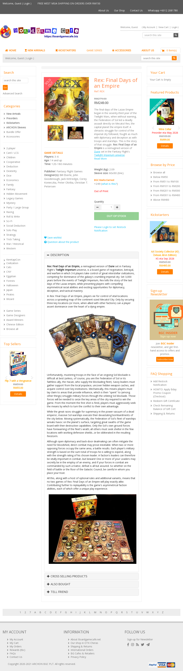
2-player (10, 148)
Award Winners (14, 319)
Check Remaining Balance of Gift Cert (164, 407)
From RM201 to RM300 (166, 190)
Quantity (99, 201)
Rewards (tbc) (17, 650)
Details (18, 394)
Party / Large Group (17, 207)
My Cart (14, 643)
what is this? (109, 183)
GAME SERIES (94, 50)
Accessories (13, 136)
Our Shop (119, 10)
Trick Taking (13, 239)
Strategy (11, 234)
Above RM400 (161, 199)
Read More (100, 158)
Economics (12, 180)
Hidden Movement (16, 193)
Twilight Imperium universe (109, 155)
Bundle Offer (13, 132)
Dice (8, 175)
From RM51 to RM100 (166, 181)
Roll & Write (13, 216)
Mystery (10, 203)
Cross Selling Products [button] (67, 576)
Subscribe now (165, 359)
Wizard (10, 299)
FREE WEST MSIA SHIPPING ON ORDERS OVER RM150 (69, 3)
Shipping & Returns (164, 413)
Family (10, 184)
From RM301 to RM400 (166, 195)
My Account (149, 27)
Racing (10, 212)
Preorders (12, 118)
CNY (8, 271)
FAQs (13, 653)
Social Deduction (15, 225)
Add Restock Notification (160, 383)
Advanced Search (12, 93)
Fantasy (10, 189)
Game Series (13, 310)
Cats (8, 267)
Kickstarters (13, 122)
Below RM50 (160, 177)
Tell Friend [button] (57, 592)
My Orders (16, 646)
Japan (9, 290)
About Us (103, 10)
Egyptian (11, 276)
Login (26, 3)
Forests (10, 280)
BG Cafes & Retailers (82, 653)
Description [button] (59, 255)
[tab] (91, 255)
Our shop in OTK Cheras (84, 643)
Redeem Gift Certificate (166, 401)
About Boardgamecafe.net (86, 639)
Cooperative (13, 162)
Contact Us (136, 10)
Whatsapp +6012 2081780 (163, 10)
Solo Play (11, 230)
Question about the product (61, 242)
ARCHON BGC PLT (43, 664)
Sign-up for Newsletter (140, 639)
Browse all (12, 329)
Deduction (12, 166)
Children (10, 157)
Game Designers (15, 315)
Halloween (12, 285)
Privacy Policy (78, 657)
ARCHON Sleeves (16, 127)
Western (11, 248)
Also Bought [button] (58, 584)
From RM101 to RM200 (166, 186)
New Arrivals (13, 113)
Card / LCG (12, 152)
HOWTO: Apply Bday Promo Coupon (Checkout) (165, 393)
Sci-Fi (9, 221)
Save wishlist (53, 237)
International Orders (82, 650)
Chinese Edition (15, 324)
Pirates (10, 294)
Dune (97, 151)
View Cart (163, 27)
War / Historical (15, 243)
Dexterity (11, 171)
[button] (5, 375)
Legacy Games (14, 198)
